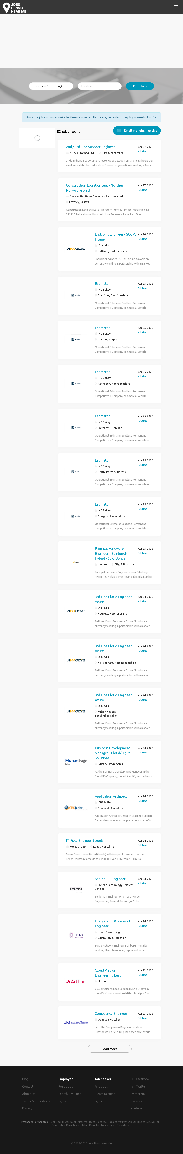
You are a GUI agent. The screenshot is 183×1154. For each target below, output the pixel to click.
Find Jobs (140, 86)
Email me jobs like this (140, 130)
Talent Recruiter (90, 1125)
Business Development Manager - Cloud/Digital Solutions (113, 753)
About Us (28, 1093)
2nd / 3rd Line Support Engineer (90, 147)
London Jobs (108, 1125)
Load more (110, 1049)
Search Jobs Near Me (76, 1122)
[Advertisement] (91, 41)
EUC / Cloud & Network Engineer (113, 923)
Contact (27, 1086)
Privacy (27, 1108)
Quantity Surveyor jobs (122, 1122)
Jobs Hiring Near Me (100, 1143)
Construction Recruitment (66, 1125)
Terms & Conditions (36, 1101)
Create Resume (104, 1093)
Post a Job (65, 1086)
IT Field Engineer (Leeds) (85, 840)
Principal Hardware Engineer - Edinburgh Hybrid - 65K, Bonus (111, 553)
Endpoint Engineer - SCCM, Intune (115, 236)
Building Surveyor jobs (148, 1122)
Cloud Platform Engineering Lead (108, 972)
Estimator (102, 283)
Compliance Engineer (111, 1013)
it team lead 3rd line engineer (39, 140)
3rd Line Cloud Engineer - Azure (114, 599)
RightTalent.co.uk (98, 1122)
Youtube (136, 1108)
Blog (25, 1079)
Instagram (138, 1093)
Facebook (142, 1079)
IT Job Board (56, 1122)
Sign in (63, 1101)
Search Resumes (69, 1093)
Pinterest (137, 1101)
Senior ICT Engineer (110, 879)
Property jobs (124, 1125)
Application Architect (111, 796)
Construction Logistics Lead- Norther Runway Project (94, 187)
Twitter (141, 1086)
